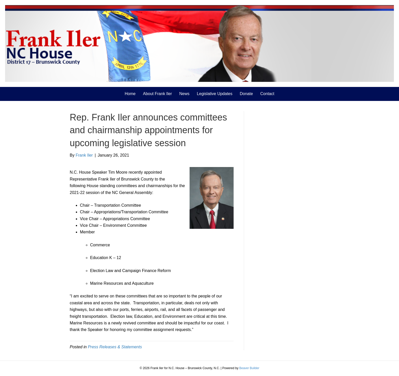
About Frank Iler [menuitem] (157, 94)
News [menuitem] (184, 94)
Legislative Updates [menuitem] (215, 94)
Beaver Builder (249, 368)
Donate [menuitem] (246, 94)
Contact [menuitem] (267, 94)
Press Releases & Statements (115, 347)
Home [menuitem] (130, 94)
